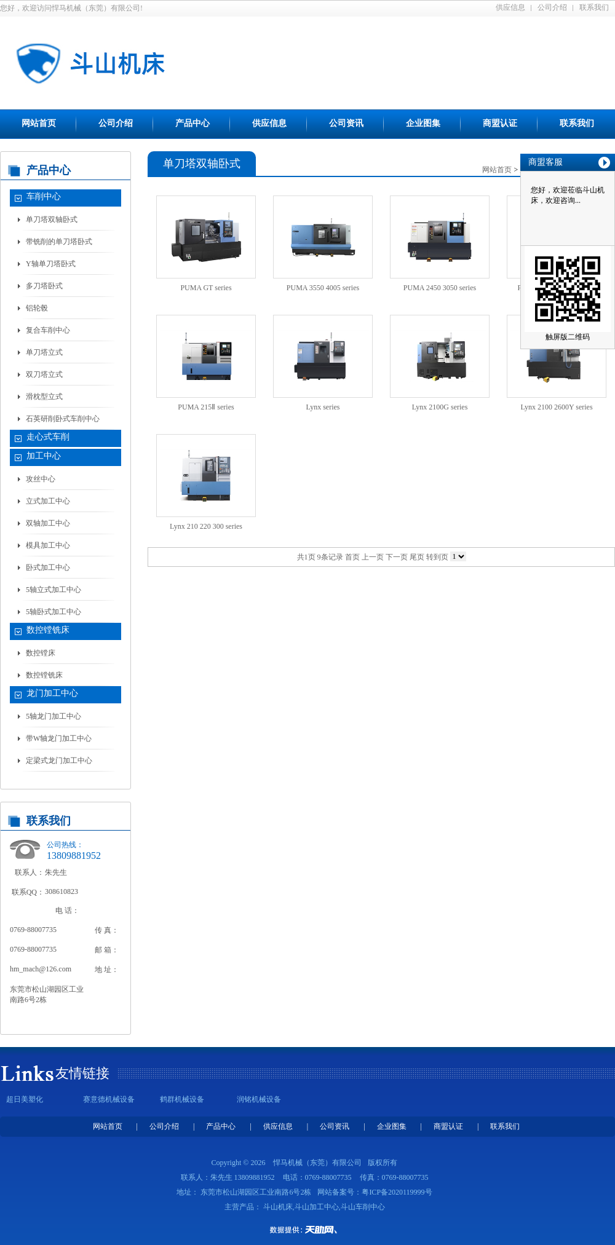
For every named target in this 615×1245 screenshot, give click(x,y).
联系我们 (594, 7)
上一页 (373, 557)
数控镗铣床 (47, 629)
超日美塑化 (24, 1099)
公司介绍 (552, 7)
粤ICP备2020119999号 (397, 1192)
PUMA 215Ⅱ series (206, 407)
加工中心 (43, 455)
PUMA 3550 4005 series (323, 287)
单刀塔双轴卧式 (51, 219)
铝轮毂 (37, 308)
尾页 (417, 557)
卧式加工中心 (48, 567)
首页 (352, 557)
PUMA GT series (205, 287)
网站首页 (39, 123)
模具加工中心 (48, 545)
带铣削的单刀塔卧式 (59, 241)
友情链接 (82, 1073)
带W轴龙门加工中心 (59, 738)
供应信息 (510, 7)
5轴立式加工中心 (53, 589)
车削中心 (43, 196)
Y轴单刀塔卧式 (51, 263)
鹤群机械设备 (182, 1099)
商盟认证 (500, 123)
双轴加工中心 (48, 523)
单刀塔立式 (44, 352)
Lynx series (323, 407)
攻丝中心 (40, 479)
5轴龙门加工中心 (53, 716)
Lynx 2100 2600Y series (556, 407)
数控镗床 (40, 653)
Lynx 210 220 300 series (206, 526)
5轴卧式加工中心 (53, 611)
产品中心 (192, 123)
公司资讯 (346, 123)
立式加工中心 (48, 501)
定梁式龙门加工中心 (59, 760)
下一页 (397, 557)
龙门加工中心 (52, 693)
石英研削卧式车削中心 (63, 418)
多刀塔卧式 (44, 286)
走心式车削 (47, 436)
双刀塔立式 (44, 374)
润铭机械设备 (259, 1099)
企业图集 (423, 123)
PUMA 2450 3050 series (439, 287)
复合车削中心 (48, 330)
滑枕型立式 (44, 396)
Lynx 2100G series (440, 407)
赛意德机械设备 (109, 1099)
